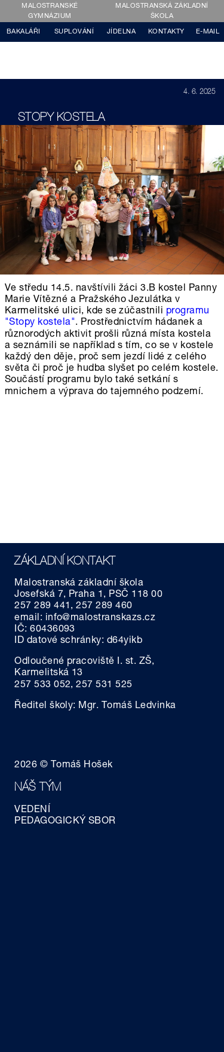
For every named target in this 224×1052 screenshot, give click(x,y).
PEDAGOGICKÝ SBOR (65, 822)
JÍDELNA (121, 32)
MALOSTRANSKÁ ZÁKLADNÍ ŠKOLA (161, 11)
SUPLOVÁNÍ (74, 32)
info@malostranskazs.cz (100, 618)
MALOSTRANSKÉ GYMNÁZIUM (50, 11)
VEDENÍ (32, 810)
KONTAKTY (166, 32)
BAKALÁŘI (24, 32)
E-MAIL (208, 32)
